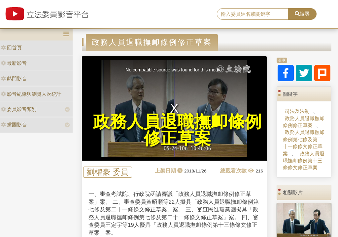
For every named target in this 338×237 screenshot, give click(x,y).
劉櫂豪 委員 (107, 172)
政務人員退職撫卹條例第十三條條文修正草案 (303, 161)
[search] (252, 14)
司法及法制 (297, 111)
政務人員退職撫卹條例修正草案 (303, 122)
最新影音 (14, 63)
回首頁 (11, 47)
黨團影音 (14, 124)
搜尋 (302, 13)
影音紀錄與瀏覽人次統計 (31, 94)
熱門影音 (14, 78)
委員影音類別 (19, 109)
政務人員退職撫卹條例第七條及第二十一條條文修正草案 (303, 142)
